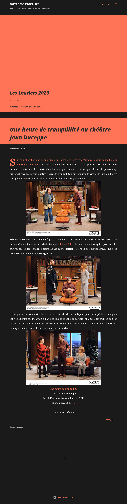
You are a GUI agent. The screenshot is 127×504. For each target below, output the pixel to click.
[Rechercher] (103, 4)
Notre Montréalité (24, 4)
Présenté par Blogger (63, 497)
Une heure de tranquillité (63, 388)
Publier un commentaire (31, 107)
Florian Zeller (66, 244)
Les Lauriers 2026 (29, 93)
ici (74, 402)
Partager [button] (14, 107)
